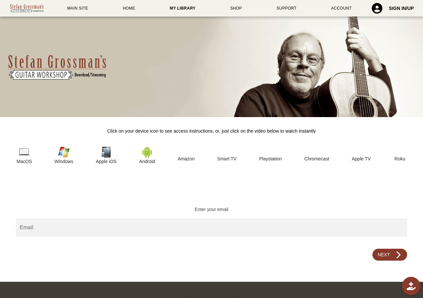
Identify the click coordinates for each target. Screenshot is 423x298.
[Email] (211, 227)
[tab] (24, 155)
